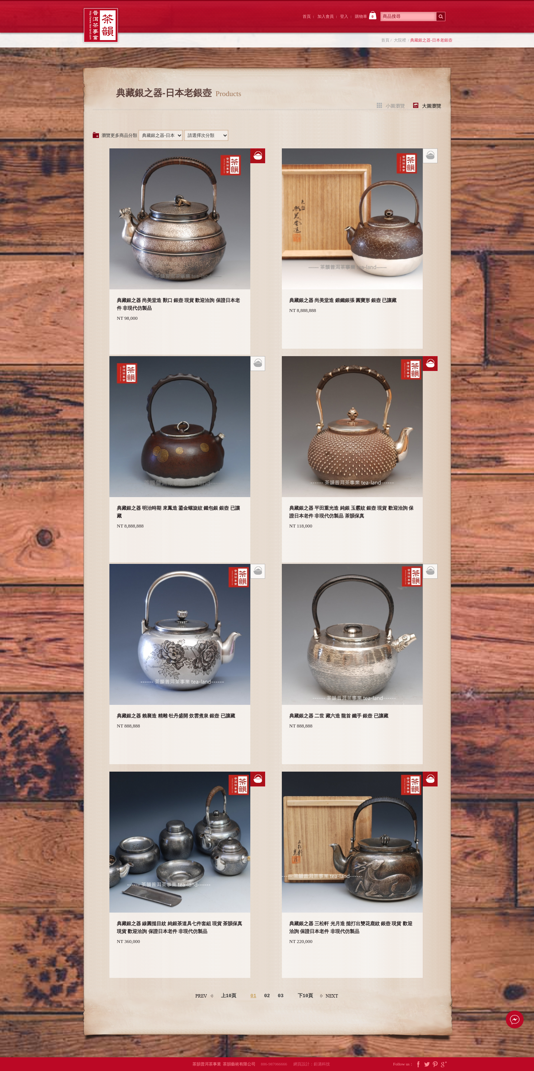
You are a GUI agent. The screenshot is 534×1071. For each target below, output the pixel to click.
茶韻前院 (149, 23)
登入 (344, 16)
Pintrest (435, 1064)
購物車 (365, 15)
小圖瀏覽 (395, 105)
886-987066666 (276, 1064)
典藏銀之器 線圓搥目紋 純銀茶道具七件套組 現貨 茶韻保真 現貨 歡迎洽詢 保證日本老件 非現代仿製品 (179, 927)
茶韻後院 (231, 23)
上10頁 (229, 995)
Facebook (418, 1064)
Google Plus (444, 1064)
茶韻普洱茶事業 (101, 25)
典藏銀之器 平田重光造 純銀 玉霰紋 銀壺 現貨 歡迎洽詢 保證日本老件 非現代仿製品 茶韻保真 (351, 512)
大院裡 (190, 23)
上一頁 (204, 996)
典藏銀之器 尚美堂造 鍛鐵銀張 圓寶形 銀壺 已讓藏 (342, 300)
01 (253, 996)
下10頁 (305, 995)
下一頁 (329, 996)
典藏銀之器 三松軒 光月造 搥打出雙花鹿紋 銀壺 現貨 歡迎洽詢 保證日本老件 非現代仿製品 (350, 927)
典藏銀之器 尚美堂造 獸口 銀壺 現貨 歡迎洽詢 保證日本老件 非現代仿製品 (178, 304)
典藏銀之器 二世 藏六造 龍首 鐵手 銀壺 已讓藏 (338, 716)
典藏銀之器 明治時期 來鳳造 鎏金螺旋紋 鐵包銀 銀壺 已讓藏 (178, 512)
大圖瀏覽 (431, 105)
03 (281, 996)
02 (267, 996)
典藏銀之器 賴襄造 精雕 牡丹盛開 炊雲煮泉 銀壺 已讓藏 (176, 716)
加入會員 (325, 16)
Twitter (427, 1064)
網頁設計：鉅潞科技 (311, 1064)
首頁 (307, 16)
